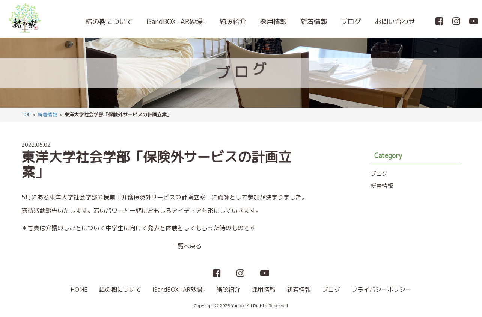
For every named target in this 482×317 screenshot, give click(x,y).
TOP (25, 114)
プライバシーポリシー (381, 289)
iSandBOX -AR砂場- (176, 21)
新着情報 (313, 21)
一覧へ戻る (187, 246)
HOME (79, 289)
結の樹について (109, 21)
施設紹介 (232, 21)
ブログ (351, 21)
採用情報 (273, 21)
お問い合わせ (395, 21)
